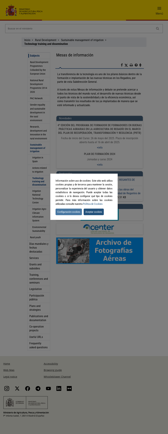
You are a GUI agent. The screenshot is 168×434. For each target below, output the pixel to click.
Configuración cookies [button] (68, 211)
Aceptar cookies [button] (93, 211)
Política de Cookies (93, 203)
